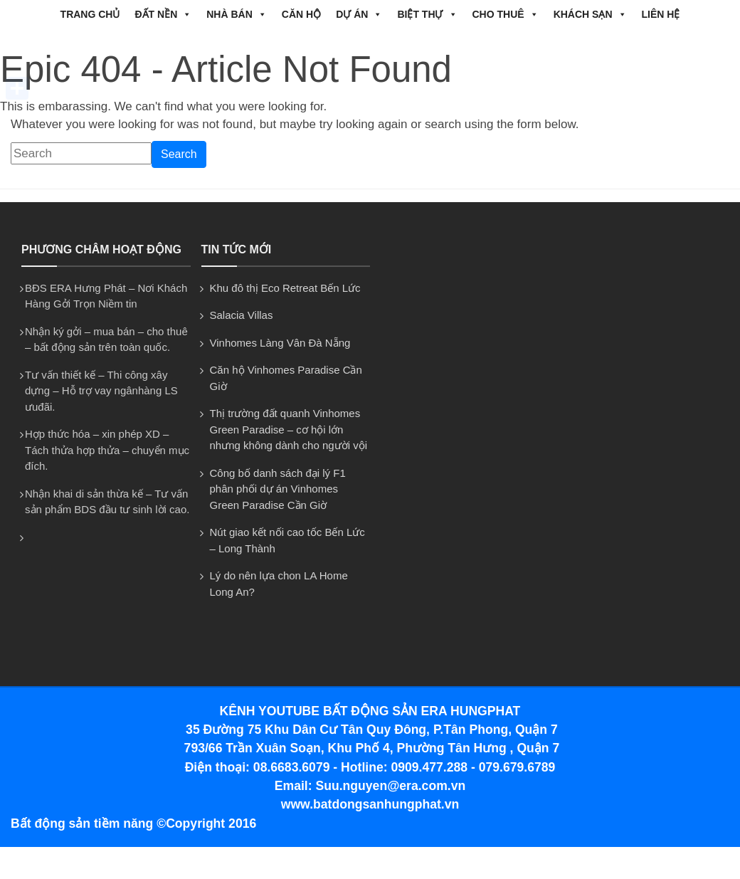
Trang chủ (90, 14)
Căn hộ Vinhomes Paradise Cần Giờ (286, 378)
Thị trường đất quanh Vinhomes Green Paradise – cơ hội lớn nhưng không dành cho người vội (288, 429)
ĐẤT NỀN (162, 14)
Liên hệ (661, 14)
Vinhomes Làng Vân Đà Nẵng (280, 343)
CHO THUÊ (505, 14)
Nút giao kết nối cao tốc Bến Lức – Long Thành (287, 540)
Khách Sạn (590, 14)
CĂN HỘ (301, 14)
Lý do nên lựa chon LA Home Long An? (279, 583)
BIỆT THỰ (427, 14)
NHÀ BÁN (236, 14)
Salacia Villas (241, 315)
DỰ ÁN (359, 14)
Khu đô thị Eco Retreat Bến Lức (285, 288)
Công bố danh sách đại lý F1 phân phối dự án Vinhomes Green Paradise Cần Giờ (278, 489)
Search (179, 154)
